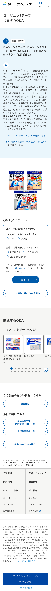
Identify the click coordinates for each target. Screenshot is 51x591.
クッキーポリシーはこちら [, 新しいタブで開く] (24, 561)
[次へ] (46, 370)
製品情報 (33, 482)
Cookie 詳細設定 (25, 588)
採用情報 (33, 490)
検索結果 (42, 460)
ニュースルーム (9, 498)
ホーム (5, 460)
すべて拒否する (25, 582)
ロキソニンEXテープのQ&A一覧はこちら (25, 135)
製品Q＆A (33, 498)
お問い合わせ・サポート (19, 460)
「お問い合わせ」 (19, 268)
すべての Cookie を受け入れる (25, 576)
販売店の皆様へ (9, 511)
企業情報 (7, 473)
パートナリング (35, 505)
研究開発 (7, 482)
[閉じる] (45, 523)
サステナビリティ (37, 473)
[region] (25, 555)
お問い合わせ (9, 505)
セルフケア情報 (10, 490)
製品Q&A (33, 460)
